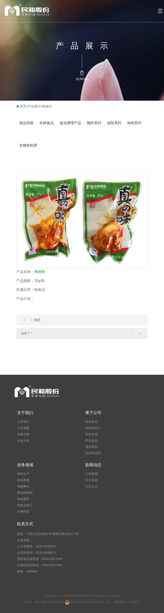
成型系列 (114, 123)
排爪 (37, 320)
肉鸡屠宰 (23, 499)
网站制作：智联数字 (127, 602)
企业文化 (23, 440)
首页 (23, 106)
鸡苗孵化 (23, 486)
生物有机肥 (28, 145)
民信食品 (91, 440)
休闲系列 (134, 123)
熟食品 (47, 106)
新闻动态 (93, 465)
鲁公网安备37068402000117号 (87, 602)
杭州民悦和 (93, 453)
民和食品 (91, 422)
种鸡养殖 (23, 480)
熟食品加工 (25, 505)
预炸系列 (94, 123)
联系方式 (25, 524)
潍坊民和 (91, 447)
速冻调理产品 (70, 123)
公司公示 (91, 486)
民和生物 (91, 434)
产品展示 (34, 106)
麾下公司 (93, 413)
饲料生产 (23, 474)
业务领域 (25, 465)
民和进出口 (93, 428)
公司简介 (23, 422)
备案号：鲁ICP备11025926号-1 (44, 602)
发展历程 (23, 434)
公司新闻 (91, 474)
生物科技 (23, 511)
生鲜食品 (46, 123)
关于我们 (25, 413)
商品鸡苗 (26, 123)
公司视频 (23, 428)
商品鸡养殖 (25, 492)
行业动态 (91, 480)
